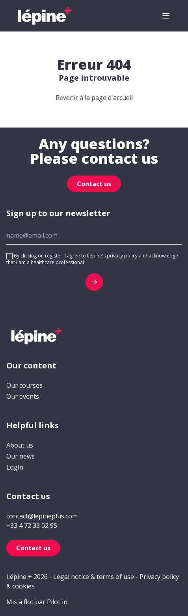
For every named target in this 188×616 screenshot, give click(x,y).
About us (19, 445)
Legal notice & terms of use (94, 576)
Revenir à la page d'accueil (94, 97)
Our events (22, 396)
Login (14, 467)
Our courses (24, 385)
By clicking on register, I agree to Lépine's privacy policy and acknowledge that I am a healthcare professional (92, 259)
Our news (20, 456)
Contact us (94, 183)
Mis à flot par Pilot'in (36, 602)
